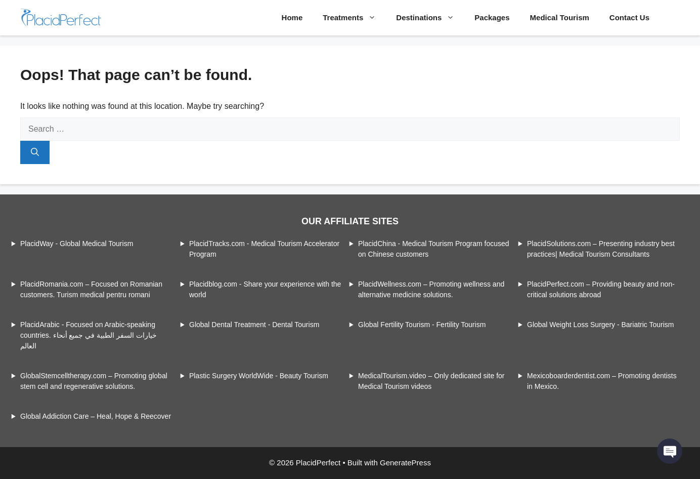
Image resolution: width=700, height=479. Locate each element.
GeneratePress (405, 462)
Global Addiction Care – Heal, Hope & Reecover (95, 416)
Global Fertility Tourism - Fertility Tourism (422, 325)
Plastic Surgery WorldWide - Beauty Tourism (258, 376)
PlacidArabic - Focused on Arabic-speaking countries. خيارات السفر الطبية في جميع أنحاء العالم (88, 335)
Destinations (430, 18)
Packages (491, 17)
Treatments (354, 18)
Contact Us (629, 17)
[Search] (35, 152)
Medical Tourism (559, 17)
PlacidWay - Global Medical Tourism (76, 243)
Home (292, 17)
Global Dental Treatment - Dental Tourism (254, 325)
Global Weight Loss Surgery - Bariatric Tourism (600, 325)
